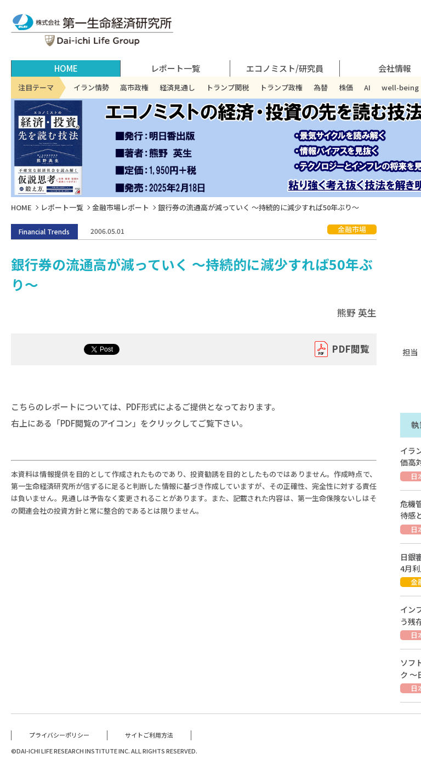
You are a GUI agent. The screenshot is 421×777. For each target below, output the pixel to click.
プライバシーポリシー (59, 734)
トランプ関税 (227, 87)
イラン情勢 (91, 87)
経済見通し (177, 87)
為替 (321, 87)
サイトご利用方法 (149, 734)
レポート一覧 (62, 207)
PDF (350, 349)
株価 (346, 87)
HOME (66, 68)
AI (367, 87)
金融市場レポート (120, 207)
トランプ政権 (281, 87)
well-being (400, 87)
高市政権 (134, 87)
